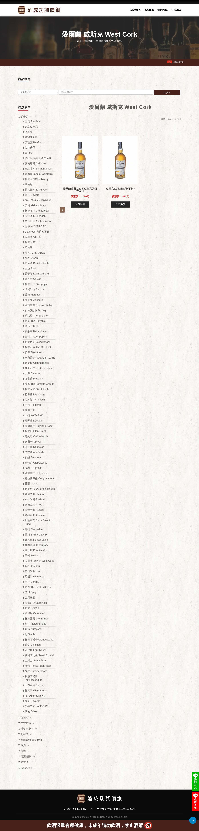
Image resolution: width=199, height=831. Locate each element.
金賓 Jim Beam (33, 121)
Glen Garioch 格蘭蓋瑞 (38, 200)
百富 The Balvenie (35, 321)
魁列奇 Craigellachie (36, 436)
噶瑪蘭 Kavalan (34, 420)
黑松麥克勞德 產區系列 (38, 158)
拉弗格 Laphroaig (35, 394)
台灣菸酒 (30, 597)
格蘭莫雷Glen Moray (36, 179)
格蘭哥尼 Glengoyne (36, 284)
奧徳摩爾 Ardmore (35, 163)
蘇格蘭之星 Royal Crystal (39, 655)
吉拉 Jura (30, 268)
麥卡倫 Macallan (34, 378)
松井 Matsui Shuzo (35, 623)
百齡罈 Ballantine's (35, 331)
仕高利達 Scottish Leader (39, 368)
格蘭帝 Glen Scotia (36, 690)
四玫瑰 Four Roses (36, 650)
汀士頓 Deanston (34, 447)
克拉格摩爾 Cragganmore (39, 478)
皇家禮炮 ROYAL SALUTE (40, 357)
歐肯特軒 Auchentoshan (38, 221)
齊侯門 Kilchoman (35, 494)
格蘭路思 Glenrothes (36, 618)
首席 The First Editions (38, 587)
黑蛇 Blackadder (34, 529)
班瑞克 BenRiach (34, 142)
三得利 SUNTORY (35, 336)
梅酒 (23, 750)
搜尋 (167, 92)
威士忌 (24, 116)
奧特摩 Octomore (35, 613)
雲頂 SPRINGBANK (36, 534)
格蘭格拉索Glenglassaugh (40, 488)
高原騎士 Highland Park (38, 426)
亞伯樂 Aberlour (34, 300)
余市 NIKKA (31, 326)
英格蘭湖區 (31, 137)
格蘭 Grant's (32, 608)
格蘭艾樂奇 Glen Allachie (39, 639)
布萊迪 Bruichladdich (37, 263)
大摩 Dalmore (32, 373)
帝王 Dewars (32, 195)
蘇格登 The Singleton (37, 315)
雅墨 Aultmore (33, 457)
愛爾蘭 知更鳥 (33, 236)
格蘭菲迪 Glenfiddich (37, 389)
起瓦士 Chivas (33, 278)
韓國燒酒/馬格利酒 (31, 739)
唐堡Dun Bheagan (35, 216)
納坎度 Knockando (35, 550)
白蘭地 (24, 717)
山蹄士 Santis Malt (35, 660)
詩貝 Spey (31, 592)
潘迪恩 (29, 184)
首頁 (79, 41)
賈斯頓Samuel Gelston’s (39, 173)
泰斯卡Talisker (33, 441)
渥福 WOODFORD (35, 226)
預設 (170, 119)
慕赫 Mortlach (33, 294)
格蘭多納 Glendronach (38, 342)
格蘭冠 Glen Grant (35, 431)
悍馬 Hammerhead (35, 671)
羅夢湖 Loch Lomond (37, 273)
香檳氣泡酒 (27, 728)
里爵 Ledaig (31, 483)
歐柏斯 (29, 247)
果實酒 (24, 762)
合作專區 (176, 10)
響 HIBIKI (30, 410)
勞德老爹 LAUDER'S (36, 706)
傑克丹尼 (30, 147)
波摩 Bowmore (33, 352)
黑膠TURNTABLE (35, 252)
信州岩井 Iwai (32, 571)
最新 (177, 119)
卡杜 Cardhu (32, 581)
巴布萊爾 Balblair (34, 685)
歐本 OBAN (31, 257)
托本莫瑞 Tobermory (36, 545)
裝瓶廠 (29, 152)
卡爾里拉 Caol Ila (35, 289)
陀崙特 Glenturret (35, 576)
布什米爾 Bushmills (36, 499)
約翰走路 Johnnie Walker (39, 305)
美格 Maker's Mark (35, 205)
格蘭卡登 (30, 242)
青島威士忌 (31, 126)
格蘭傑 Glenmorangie (37, 362)
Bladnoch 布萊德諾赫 (37, 231)
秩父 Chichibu (33, 644)
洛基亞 (29, 131)
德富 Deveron (32, 701)
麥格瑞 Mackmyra (35, 695)
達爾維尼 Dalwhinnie (36, 473)
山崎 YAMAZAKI (34, 415)
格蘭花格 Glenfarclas (37, 210)
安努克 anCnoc (33, 504)
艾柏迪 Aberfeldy (34, 452)
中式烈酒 (26, 723)
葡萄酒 (24, 734)
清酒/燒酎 (26, 756)
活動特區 (162, 10)
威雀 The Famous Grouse (39, 383)
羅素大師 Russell (34, 509)
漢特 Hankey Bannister (38, 665)
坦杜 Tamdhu (32, 566)
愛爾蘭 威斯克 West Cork (39, 560)
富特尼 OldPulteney (36, 462)
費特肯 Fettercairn (35, 515)
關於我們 (135, 10)
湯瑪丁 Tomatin (33, 467)
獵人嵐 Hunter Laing (36, 539)
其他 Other (31, 711)
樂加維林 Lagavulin (36, 602)
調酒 (23, 745)
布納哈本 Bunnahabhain (38, 168)
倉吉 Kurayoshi (33, 629)
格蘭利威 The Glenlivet (38, 347)
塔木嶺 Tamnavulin (35, 399)
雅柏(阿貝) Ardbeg (35, 310)
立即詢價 (80, 251)
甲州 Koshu (31, 555)
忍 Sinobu (30, 634)
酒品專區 (149, 10)
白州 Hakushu (33, 404)
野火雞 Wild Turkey (36, 189)
